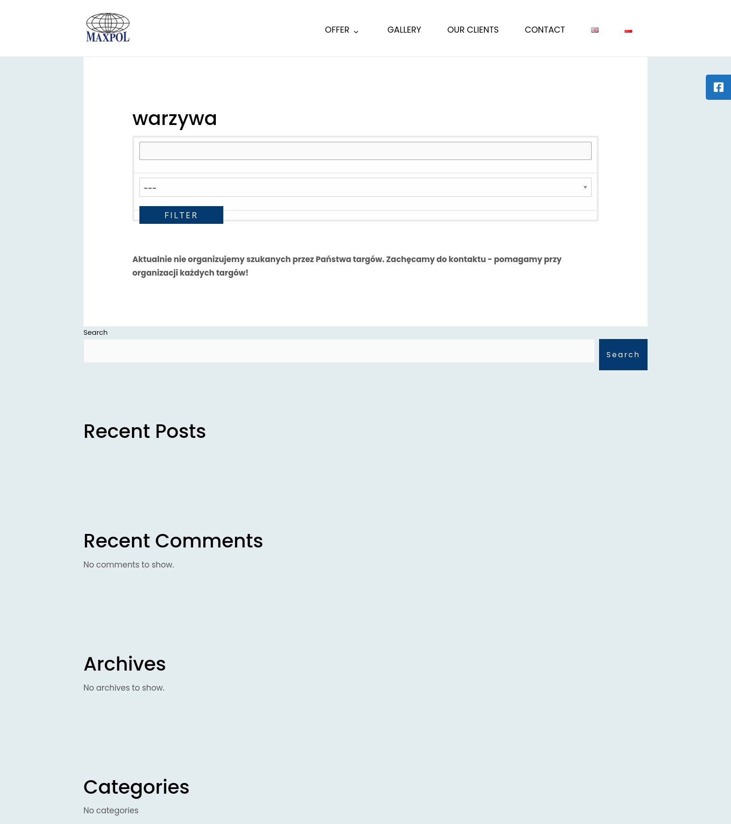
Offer (342, 31)
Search (623, 355)
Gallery (404, 29)
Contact (545, 29)
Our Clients (472, 29)
